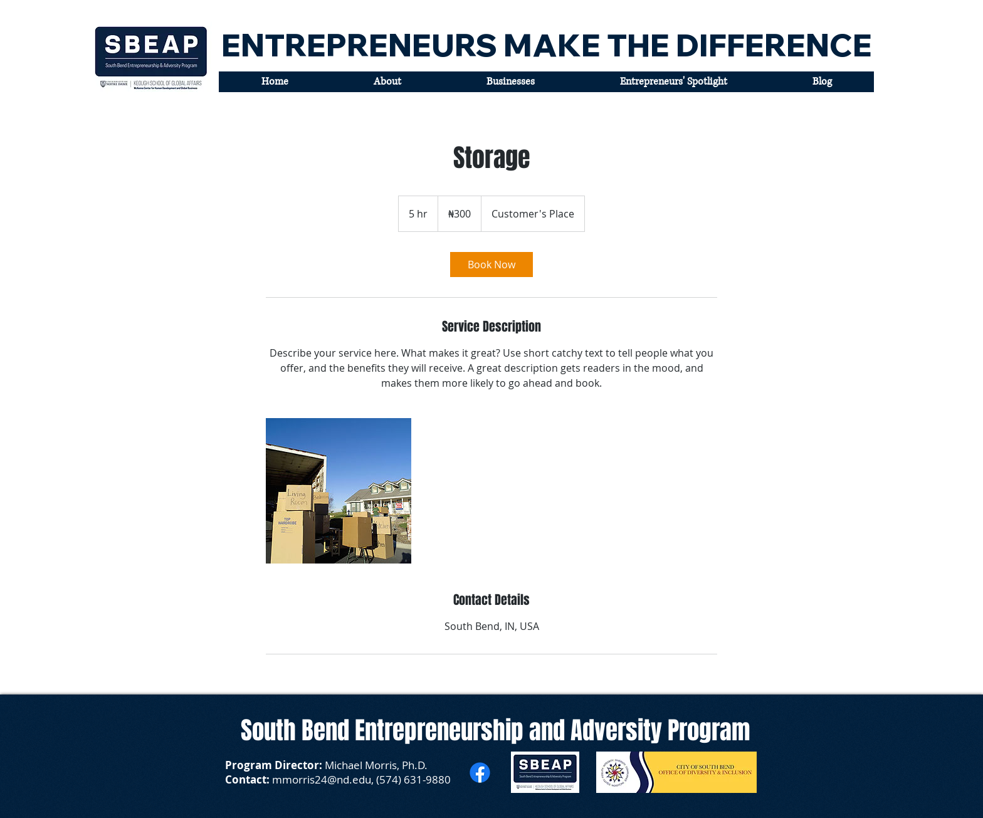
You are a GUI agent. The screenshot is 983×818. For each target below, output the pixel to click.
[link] (491, 264)
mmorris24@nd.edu (321, 779)
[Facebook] (479, 772)
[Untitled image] (338, 491)
